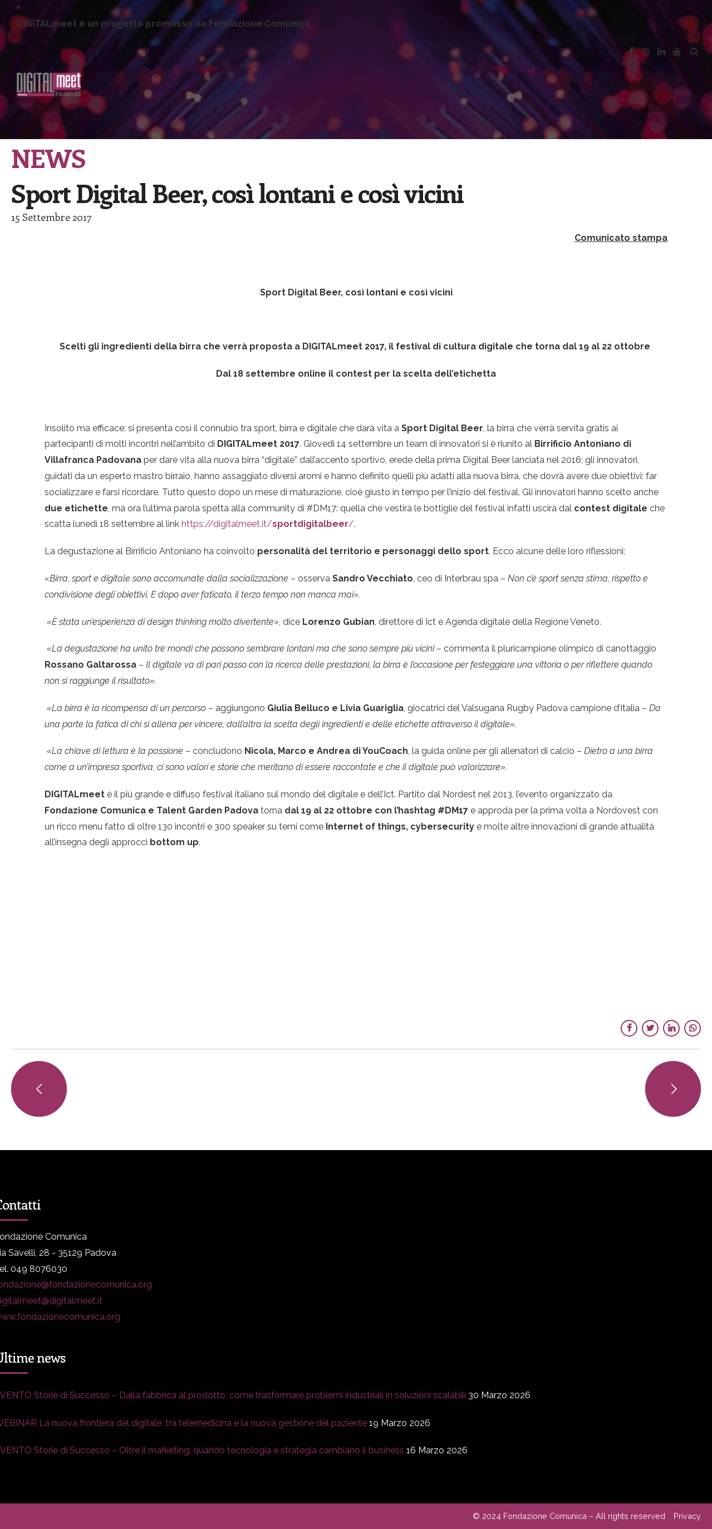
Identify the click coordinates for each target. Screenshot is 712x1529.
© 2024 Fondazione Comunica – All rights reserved (569, 1516)
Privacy (687, 1516)
